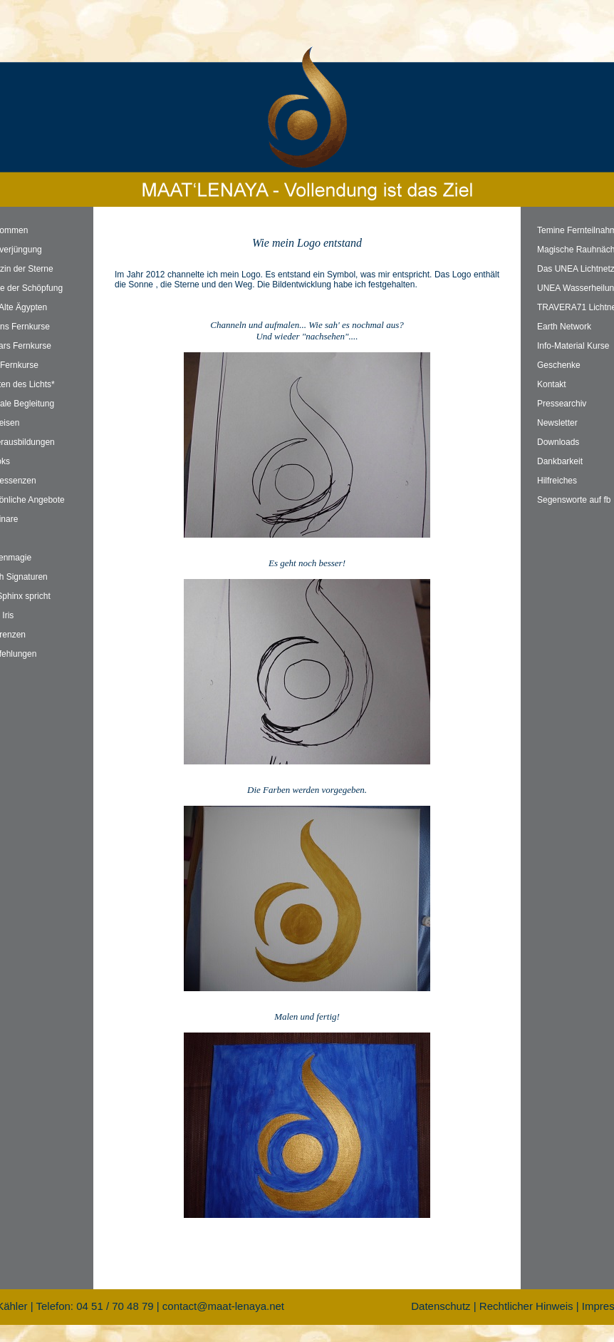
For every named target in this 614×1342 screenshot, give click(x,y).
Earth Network (564, 327)
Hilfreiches (557, 481)
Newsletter (557, 423)
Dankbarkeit (560, 461)
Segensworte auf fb (573, 500)
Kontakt (551, 384)
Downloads (558, 442)
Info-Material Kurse (573, 346)
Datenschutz (440, 1306)
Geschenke (559, 365)
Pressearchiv (561, 404)
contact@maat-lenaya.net (223, 1306)
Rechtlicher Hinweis (526, 1306)
